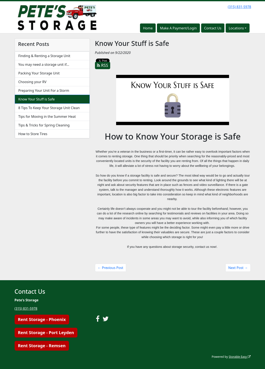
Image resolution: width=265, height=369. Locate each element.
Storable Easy (239, 356)
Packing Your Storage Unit (39, 73)
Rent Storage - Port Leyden (46, 332)
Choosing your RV (32, 82)
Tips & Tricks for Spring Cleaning (44, 125)
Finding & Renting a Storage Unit (44, 55)
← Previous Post (110, 267)
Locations (236, 28)
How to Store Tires (32, 134)
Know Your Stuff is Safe (36, 99)
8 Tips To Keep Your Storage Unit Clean (49, 108)
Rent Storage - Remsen (42, 345)
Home (148, 28)
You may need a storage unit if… (43, 64)
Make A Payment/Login (178, 28)
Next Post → (238, 267)
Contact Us (212, 28)
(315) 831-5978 (239, 6)
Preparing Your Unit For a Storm (43, 90)
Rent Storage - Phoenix (42, 319)
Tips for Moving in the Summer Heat (47, 116)
